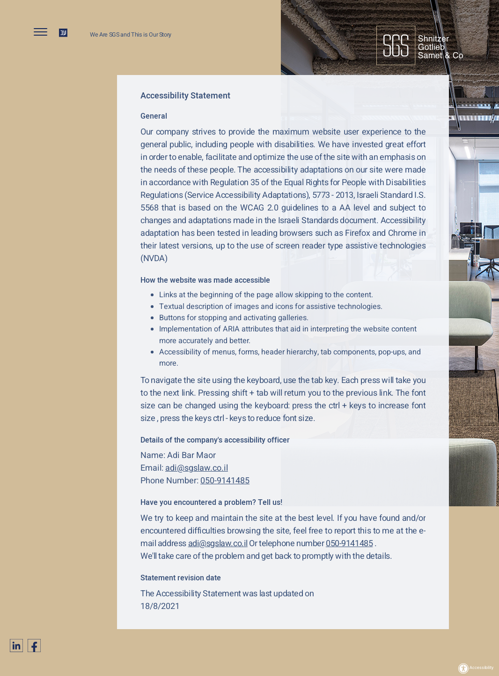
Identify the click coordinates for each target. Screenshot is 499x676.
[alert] (283, 96)
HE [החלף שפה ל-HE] (63, 33)
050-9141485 (225, 480)
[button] (44, 34)
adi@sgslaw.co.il (196, 468)
